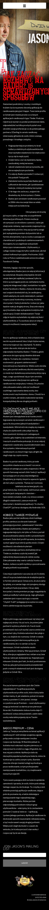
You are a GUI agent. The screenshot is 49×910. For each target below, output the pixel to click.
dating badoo (9, 486)
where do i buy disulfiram (14, 212)
